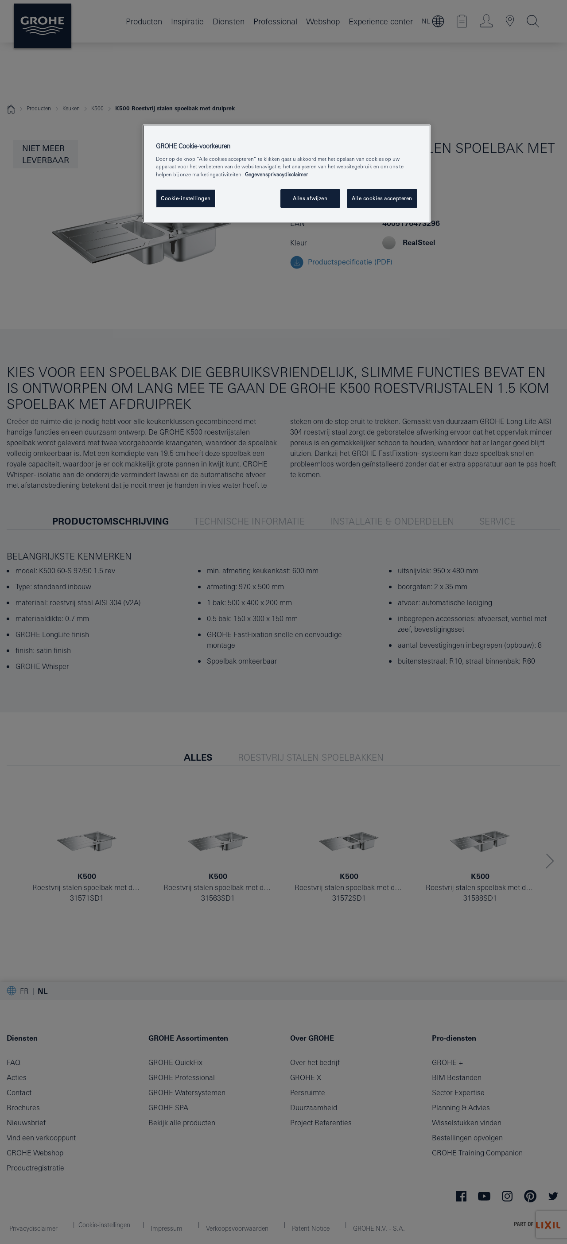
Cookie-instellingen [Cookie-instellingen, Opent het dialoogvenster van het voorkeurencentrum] (186, 198)
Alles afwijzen (310, 198)
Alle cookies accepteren (382, 198)
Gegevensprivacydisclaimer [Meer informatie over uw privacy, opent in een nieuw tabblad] (276, 174)
